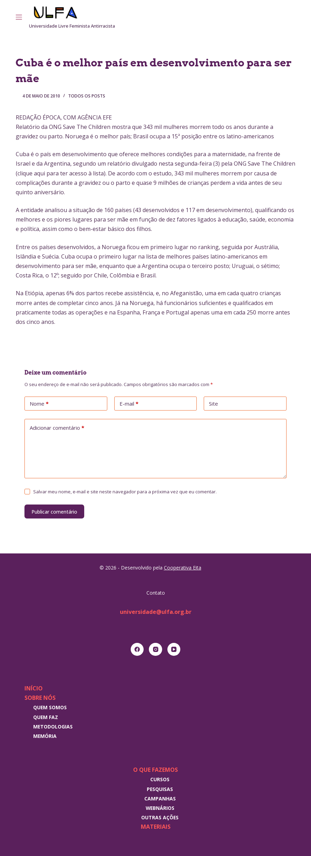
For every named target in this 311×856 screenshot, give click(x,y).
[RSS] (293, 17)
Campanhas (160, 798)
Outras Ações (160, 817)
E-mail (129, 403)
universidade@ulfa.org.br (155, 612)
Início (33, 688)
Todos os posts (86, 96)
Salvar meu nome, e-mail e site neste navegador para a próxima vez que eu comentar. (125, 491)
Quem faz (45, 717)
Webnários (160, 808)
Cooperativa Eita (182, 567)
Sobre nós (40, 698)
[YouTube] (174, 649)
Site (213, 403)
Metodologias (53, 726)
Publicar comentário (54, 511)
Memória (45, 736)
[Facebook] (137, 649)
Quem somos (50, 707)
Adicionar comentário (57, 428)
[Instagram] (283, 17)
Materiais (156, 826)
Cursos (159, 779)
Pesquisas (160, 789)
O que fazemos (155, 770)
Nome (39, 403)
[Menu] (19, 17)
